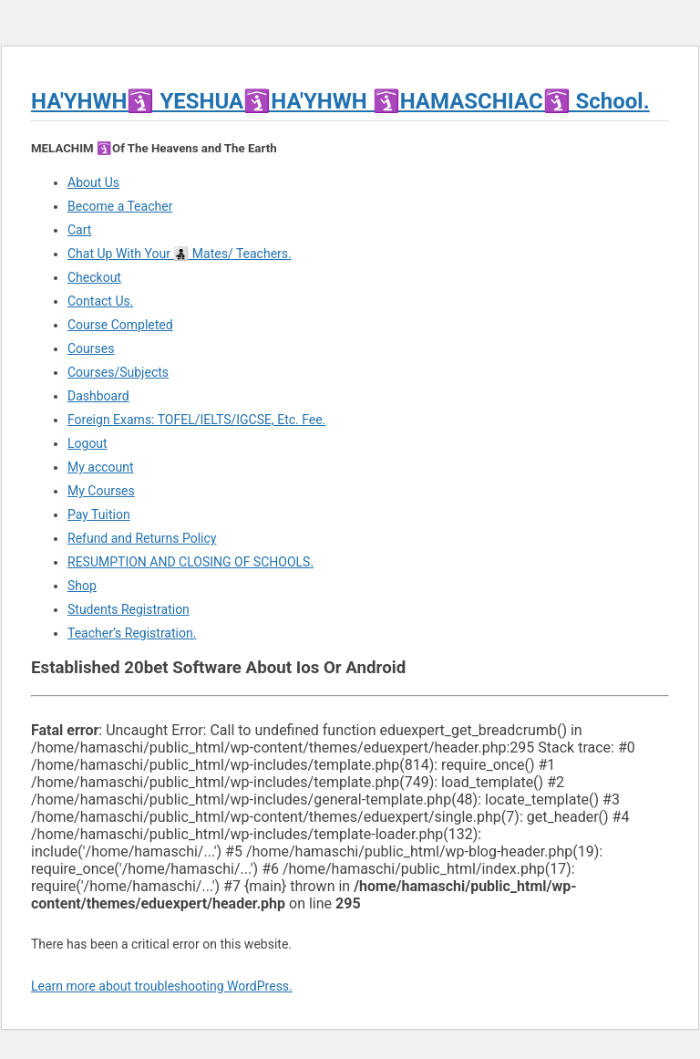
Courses (90, 348)
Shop (82, 585)
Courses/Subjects (118, 372)
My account (100, 467)
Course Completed (120, 324)
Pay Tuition (98, 514)
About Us (93, 182)
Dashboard (98, 396)
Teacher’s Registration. (131, 633)
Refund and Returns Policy (141, 538)
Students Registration (128, 609)
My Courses (101, 490)
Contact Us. (100, 301)
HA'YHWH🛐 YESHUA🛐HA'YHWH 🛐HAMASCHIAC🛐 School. (340, 101)
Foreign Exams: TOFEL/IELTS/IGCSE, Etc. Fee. (196, 419)
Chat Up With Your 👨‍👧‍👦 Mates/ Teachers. (179, 253)
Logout (87, 443)
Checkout (94, 277)
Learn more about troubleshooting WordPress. (162, 986)
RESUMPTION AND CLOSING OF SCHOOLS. (190, 562)
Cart (79, 230)
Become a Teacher (119, 206)
